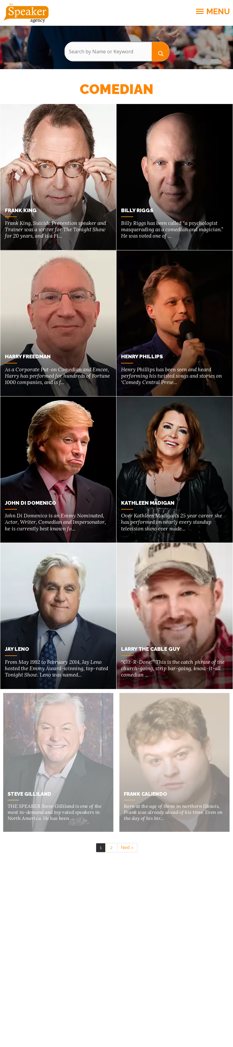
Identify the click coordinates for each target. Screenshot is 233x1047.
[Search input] (108, 51)
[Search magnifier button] (160, 51)
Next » (127, 846)
